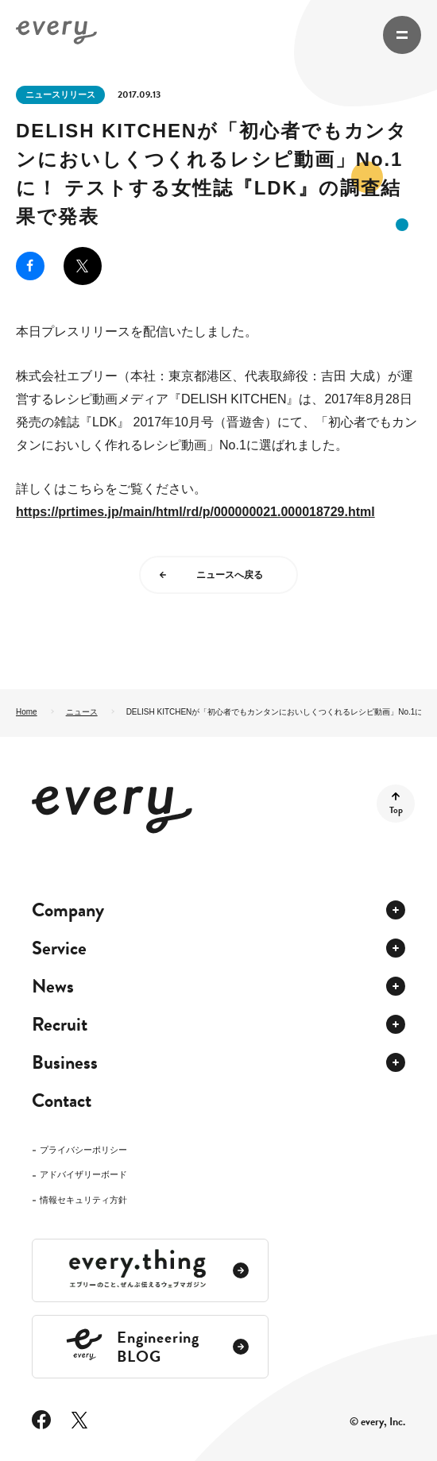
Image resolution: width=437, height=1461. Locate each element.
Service (59, 948)
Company (68, 909)
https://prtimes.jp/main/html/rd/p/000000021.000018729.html (195, 511)
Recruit (59, 1024)
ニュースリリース (60, 94)
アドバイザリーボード (83, 1174)
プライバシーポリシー (83, 1150)
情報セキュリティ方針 (83, 1200)
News (53, 986)
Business (65, 1062)
